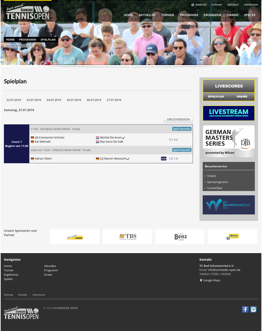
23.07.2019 (34, 100)
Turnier (166, 14)
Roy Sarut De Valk (111, 141)
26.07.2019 (94, 100)
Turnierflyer (214, 188)
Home (128, 14)
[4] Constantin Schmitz (49, 137)
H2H (163, 158)
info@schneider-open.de (224, 270)
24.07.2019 (54, 100)
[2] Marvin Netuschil (115, 158)
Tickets (211, 176)
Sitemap (217, 4)
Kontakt (233, 4)
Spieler (248, 14)
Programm (187, 14)
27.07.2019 (114, 100)
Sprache (198, 4)
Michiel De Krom (112, 137)
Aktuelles (147, 14)
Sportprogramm (217, 182)
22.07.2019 (14, 100)
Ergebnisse (211, 14)
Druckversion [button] (178, 119)
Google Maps (210, 280)
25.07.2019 (74, 100)
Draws (231, 14)
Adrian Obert (43, 158)
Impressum (251, 4)
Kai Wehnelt (42, 141)
